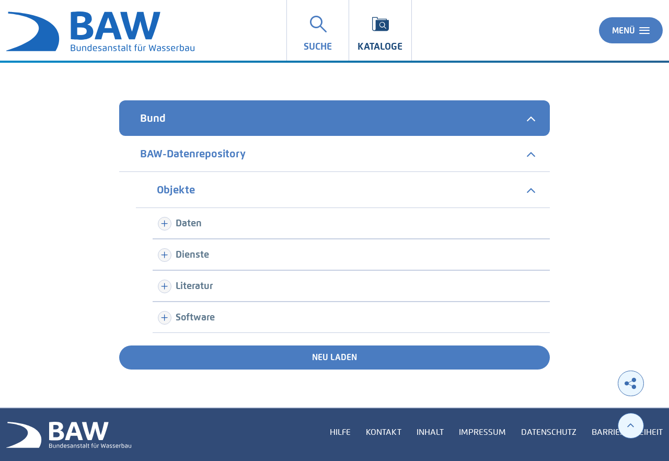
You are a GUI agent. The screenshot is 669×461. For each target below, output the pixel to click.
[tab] (334, 118)
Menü (631, 30)
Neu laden (334, 357)
